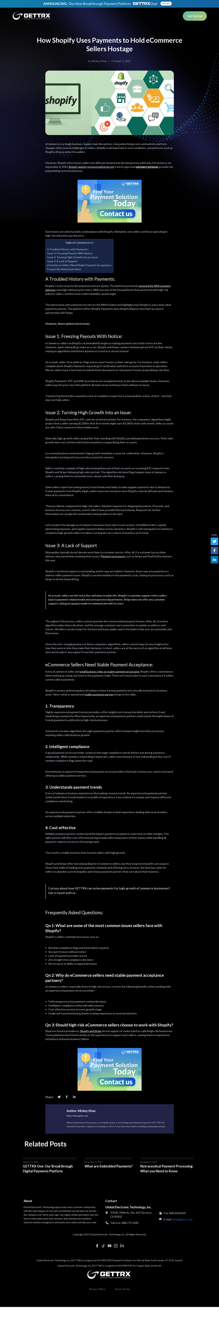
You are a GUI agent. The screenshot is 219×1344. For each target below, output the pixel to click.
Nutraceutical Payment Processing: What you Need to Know (166, 1168)
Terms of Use (122, 1289)
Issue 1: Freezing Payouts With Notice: (70, 253)
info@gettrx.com (182, 1219)
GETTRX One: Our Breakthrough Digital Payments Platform (48, 1168)
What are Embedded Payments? (109, 1166)
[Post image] (50, 1158)
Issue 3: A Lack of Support (62, 261)
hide (90, 242)
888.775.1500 (130, 1222)
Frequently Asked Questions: (64, 269)
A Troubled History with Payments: (68, 249)
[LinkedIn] (74, 1097)
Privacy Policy (97, 1289)
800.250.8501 (177, 1213)
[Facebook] (67, 1097)
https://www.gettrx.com (77, 1116)
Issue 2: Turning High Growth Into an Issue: (72, 257)
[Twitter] (59, 1097)
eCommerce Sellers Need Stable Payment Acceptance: (79, 265)
